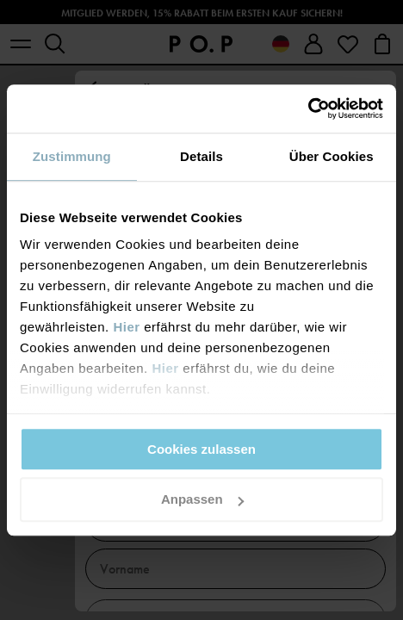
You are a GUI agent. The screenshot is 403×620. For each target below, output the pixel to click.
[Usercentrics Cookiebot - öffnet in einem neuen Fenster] (307, 108)
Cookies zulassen (201, 449)
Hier (126, 326)
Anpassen (202, 500)
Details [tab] (201, 156)
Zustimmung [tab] (72, 156)
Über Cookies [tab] (331, 156)
